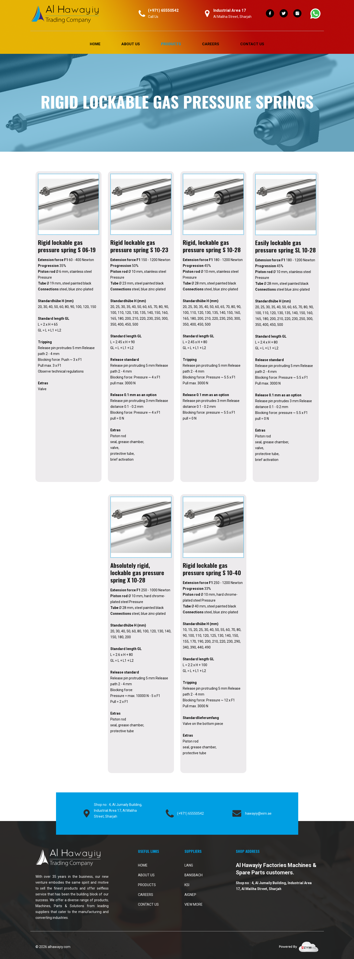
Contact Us (252, 44)
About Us (130, 44)
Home (95, 44)
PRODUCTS (171, 44)
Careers (210, 44)
